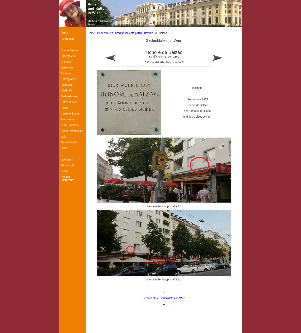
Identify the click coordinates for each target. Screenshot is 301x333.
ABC (139, 33)
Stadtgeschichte (124, 33)
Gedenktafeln (105, 33)
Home (91, 33)
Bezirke (148, 33)
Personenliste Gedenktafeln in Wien (164, 298)
